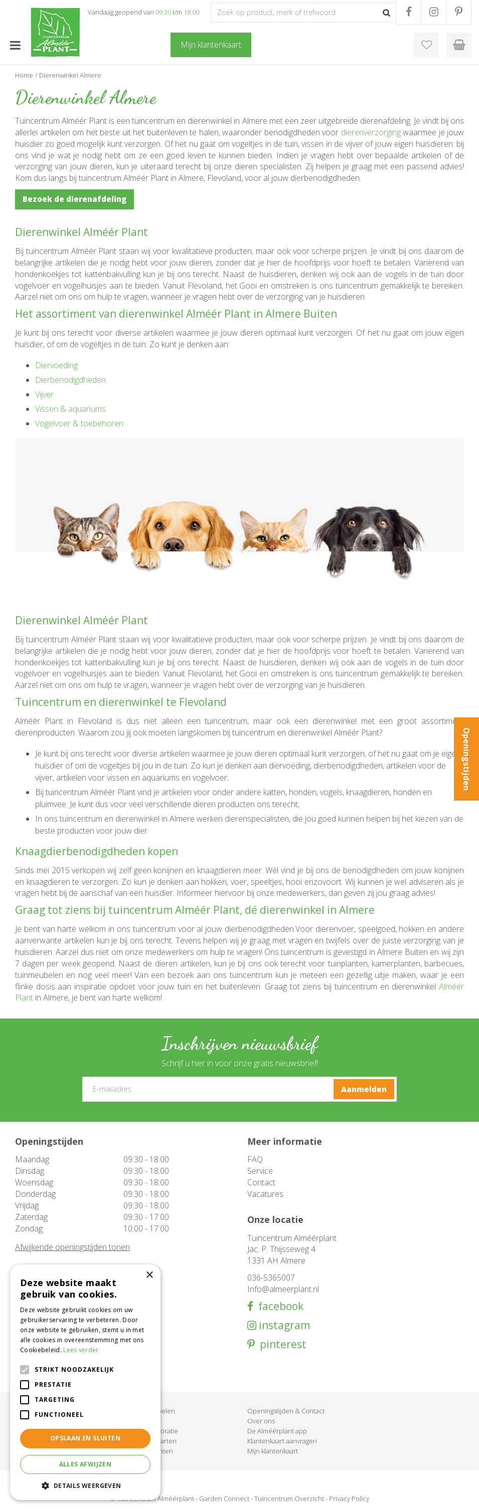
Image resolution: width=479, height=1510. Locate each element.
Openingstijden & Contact (286, 1411)
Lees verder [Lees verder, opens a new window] (80, 1350)
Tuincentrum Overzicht (289, 1498)
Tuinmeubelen (153, 1411)
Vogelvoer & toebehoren (79, 423)
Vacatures (265, 1193)
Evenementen (152, 1451)
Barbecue (146, 1421)
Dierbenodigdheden (70, 379)
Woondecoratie (154, 1431)
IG (433, 12)
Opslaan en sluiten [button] (85, 1438)
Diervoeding (56, 365)
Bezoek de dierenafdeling (74, 199)
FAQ (255, 1159)
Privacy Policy (349, 1498)
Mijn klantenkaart (272, 1451)
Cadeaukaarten (154, 1441)
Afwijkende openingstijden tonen (72, 1246)
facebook (278, 1306)
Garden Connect (224, 1498)
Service (260, 1170)
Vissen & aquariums (70, 408)
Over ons (261, 1421)
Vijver (44, 394)
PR (458, 12)
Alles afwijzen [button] (85, 1464)
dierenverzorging (371, 132)
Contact (261, 1182)
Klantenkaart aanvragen (282, 1441)
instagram (283, 1325)
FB (408, 12)
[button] (85, 1485)
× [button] (149, 1275)
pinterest (280, 1344)
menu (15, 45)
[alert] (85, 1382)
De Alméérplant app (277, 1431)
